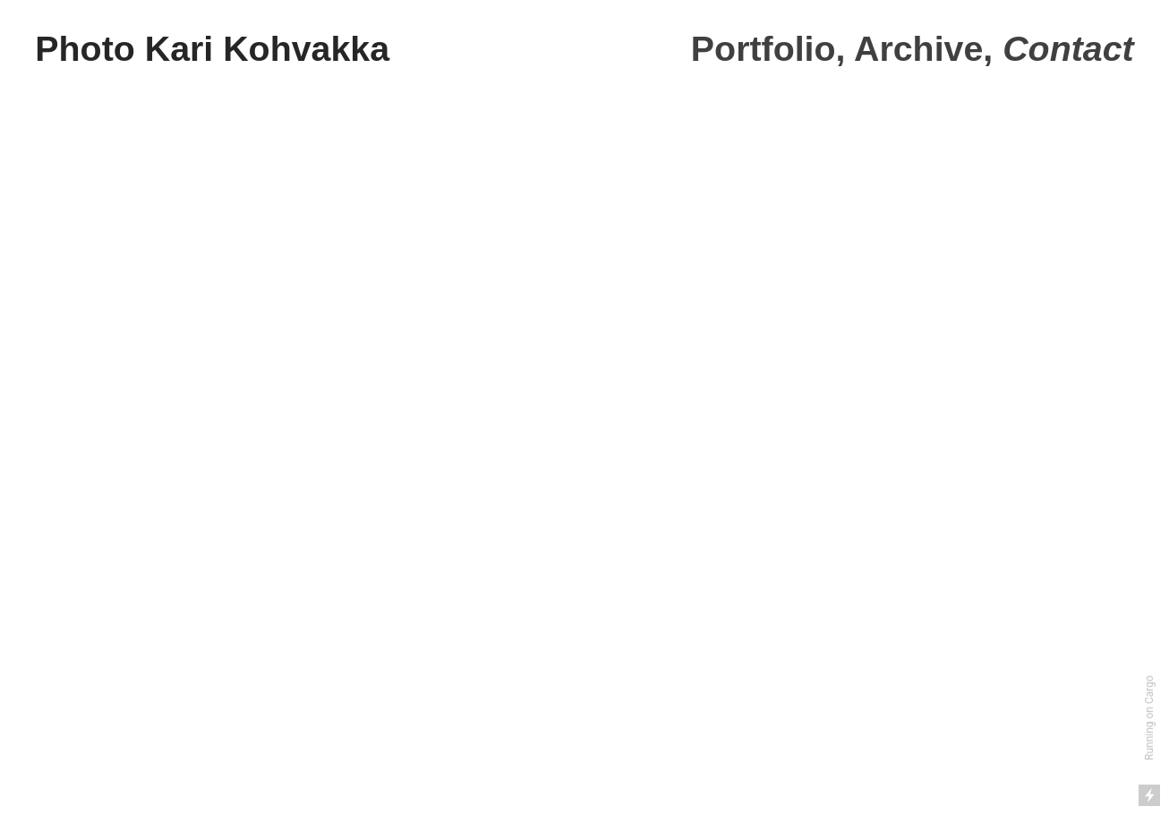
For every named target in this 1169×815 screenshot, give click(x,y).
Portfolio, (768, 48)
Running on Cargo (1149, 717)
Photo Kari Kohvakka (212, 48)
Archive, (923, 48)
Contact (1068, 48)
